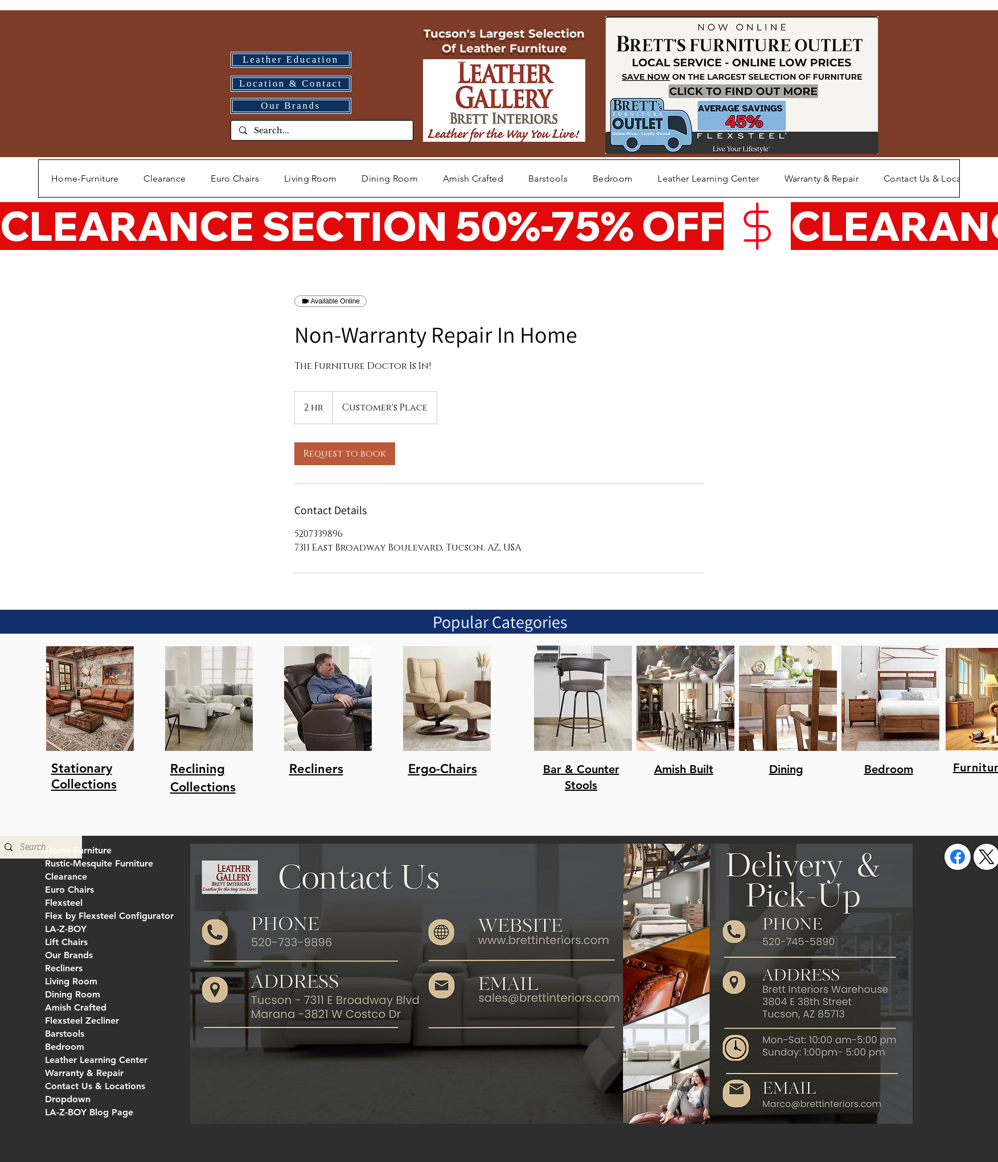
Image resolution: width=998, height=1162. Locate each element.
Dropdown (68, 1099)
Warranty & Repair (84, 1072)
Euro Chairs (69, 889)
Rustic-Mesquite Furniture (99, 863)
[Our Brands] (291, 106)
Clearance (66, 876)
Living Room (71, 981)
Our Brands (69, 955)
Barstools (64, 1033)
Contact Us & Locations (95, 1086)
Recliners (64, 968)
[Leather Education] (291, 60)
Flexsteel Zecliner (82, 1020)
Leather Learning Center (96, 1059)
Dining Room (72, 994)
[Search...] (321, 131)
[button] (311, 178)
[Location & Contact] (291, 84)
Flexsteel (64, 902)
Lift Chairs (66, 942)
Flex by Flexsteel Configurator (109, 915)
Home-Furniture (78, 850)
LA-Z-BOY (66, 928)
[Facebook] (957, 857)
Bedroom (64, 1046)
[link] (344, 453)
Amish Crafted (75, 1007)
